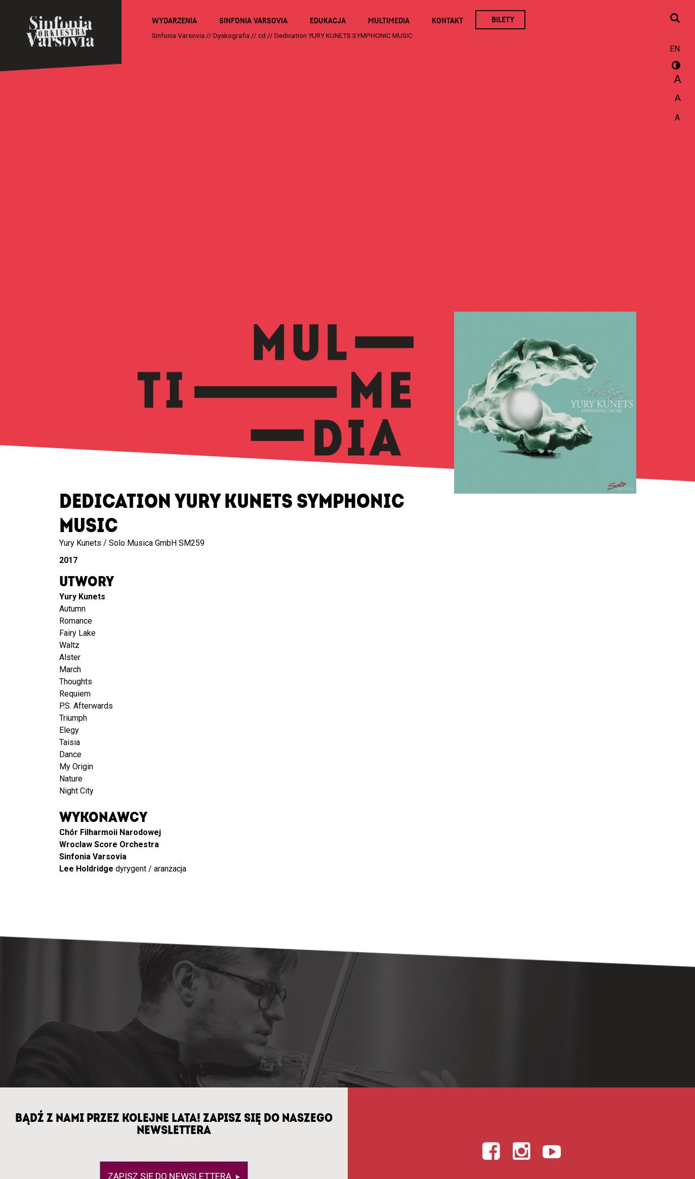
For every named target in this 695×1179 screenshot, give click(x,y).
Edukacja (328, 21)
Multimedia (389, 21)
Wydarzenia (174, 21)
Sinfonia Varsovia (253, 21)
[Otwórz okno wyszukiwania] (675, 19)
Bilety (503, 20)
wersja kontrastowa (675, 66)
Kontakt (447, 21)
